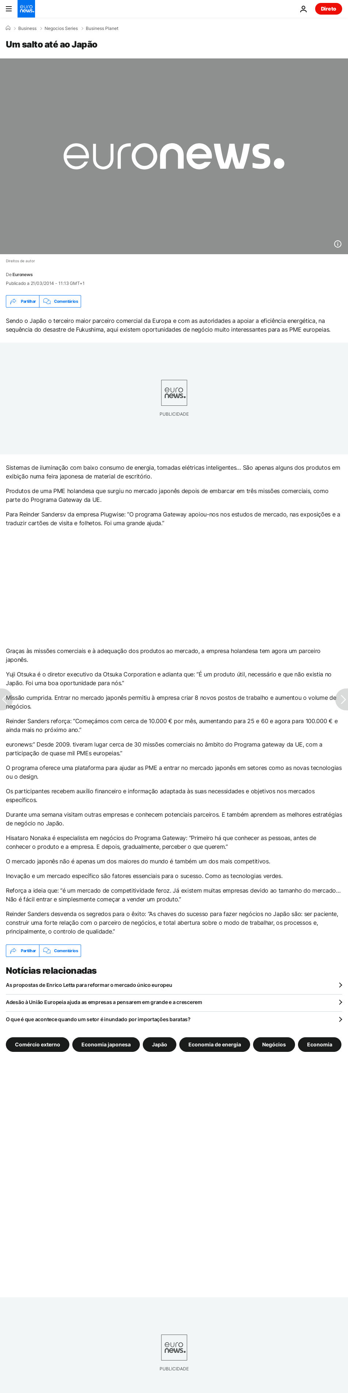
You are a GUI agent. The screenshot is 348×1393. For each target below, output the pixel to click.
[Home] (8, 28)
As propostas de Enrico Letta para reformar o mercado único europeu (89, 985)
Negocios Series (61, 28)
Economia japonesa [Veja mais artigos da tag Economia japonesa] (106, 1044)
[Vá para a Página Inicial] (26, 9)
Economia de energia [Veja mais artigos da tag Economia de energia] (214, 1044)
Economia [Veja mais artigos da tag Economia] (319, 1044)
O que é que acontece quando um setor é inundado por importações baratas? (98, 1019)
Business (27, 28)
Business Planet (102, 28)
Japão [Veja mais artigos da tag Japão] (159, 1044)
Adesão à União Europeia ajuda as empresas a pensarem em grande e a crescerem (104, 1002)
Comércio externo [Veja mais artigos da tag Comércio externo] (37, 1044)
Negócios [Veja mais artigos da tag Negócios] (274, 1044)
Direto (328, 8)
